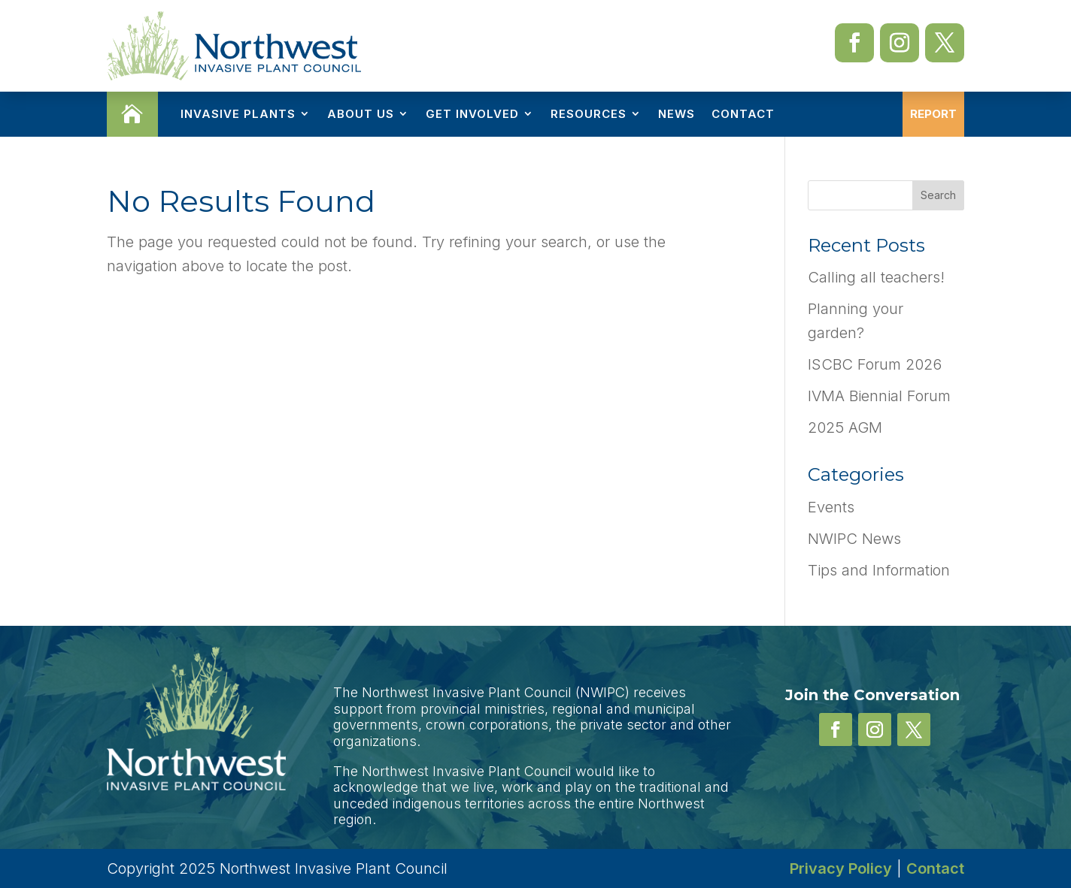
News (676, 114)
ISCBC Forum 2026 (875, 364)
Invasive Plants (238, 114)
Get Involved (472, 114)
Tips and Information (879, 570)
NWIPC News (854, 539)
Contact (743, 114)
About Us (360, 114)
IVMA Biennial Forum (879, 396)
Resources (589, 114)
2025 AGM (845, 427)
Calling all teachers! (876, 277)
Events (831, 507)
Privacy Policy (841, 868)
